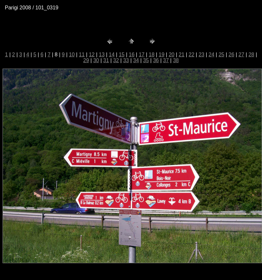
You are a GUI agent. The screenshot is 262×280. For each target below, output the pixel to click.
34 (136, 60)
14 (112, 54)
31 (106, 60)
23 (201, 54)
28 (251, 54)
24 (211, 54)
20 (171, 54)
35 (146, 60)
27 (241, 54)
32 (116, 60)
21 (181, 54)
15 (122, 54)
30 (96, 60)
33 (126, 60)
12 (92, 54)
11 (82, 54)
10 (72, 54)
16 (132, 54)
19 (162, 54)
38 (176, 60)
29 (86, 60)
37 (166, 60)
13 (102, 54)
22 (191, 54)
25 (221, 54)
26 (231, 54)
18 (152, 54)
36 (156, 60)
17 (142, 54)
